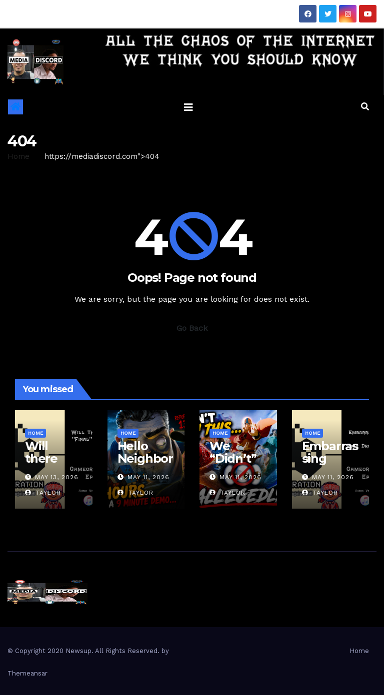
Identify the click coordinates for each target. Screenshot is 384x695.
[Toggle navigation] (189, 107)
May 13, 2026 (56, 477)
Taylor (43, 492)
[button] (365, 106)
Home (19, 156)
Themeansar (28, 673)
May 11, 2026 (149, 477)
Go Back (192, 328)
